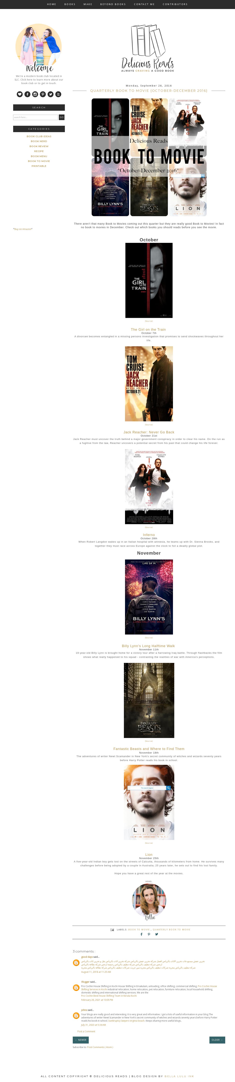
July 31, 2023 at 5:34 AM (93, 1024)
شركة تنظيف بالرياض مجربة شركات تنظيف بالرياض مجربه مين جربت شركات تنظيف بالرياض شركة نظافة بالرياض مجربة (138, 967)
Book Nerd (39, 141)
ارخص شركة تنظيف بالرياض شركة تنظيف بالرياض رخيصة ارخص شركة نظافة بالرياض (121, 964)
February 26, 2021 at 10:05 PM (97, 999)
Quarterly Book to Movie (172, 929)
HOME (51, 4)
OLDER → (217, 1039)
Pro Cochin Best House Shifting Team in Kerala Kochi (109, 995)
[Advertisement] (41, 268)
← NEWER (80, 1039)
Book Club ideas (39, 136)
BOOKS (70, 4)
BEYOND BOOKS (113, 4)
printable (39, 166)
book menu (39, 156)
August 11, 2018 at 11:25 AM (96, 972)
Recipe (39, 151)
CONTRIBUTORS (175, 4)
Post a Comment (86, 1031)
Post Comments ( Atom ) (100, 1047)
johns (84, 1010)
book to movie (139, 929)
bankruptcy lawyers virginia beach (126, 1020)
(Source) (149, 321)
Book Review (39, 146)
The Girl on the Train (148, 329)
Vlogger (85, 981)
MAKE (88, 4)
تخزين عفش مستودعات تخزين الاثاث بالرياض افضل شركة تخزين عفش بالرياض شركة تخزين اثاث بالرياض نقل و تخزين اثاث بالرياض (143, 961)
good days (87, 957)
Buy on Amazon (22, 229)
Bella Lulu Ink (179, 1076)
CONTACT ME (144, 4)
